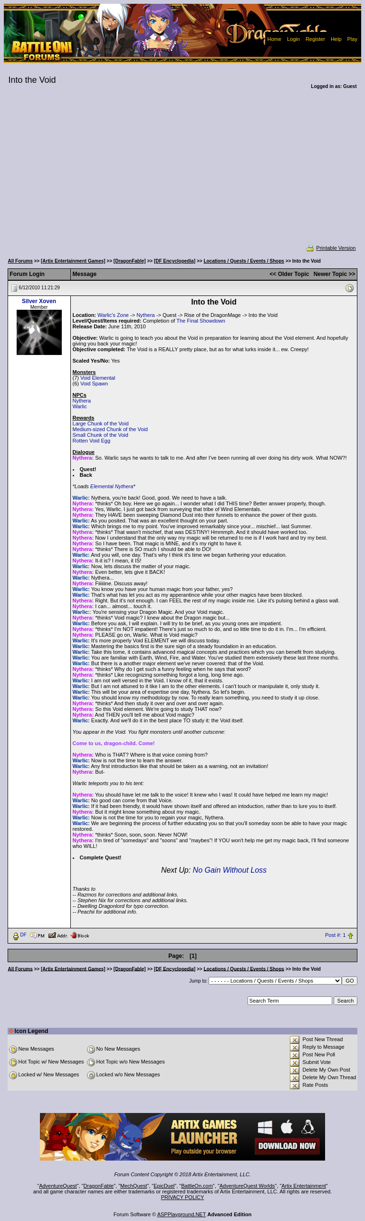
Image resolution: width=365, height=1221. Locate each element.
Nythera (145, 315)
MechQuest (133, 1186)
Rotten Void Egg (92, 440)
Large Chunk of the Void (101, 423)
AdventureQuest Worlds (247, 1186)
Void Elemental (97, 378)
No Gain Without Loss (230, 870)
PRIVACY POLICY (182, 1197)
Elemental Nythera (112, 486)
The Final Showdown (200, 321)
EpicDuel (164, 1186)
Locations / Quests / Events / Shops (243, 261)
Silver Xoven (39, 301)
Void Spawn (94, 383)
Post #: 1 (335, 935)
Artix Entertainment (303, 1186)
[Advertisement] (183, 173)
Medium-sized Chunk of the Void (110, 429)
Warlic (80, 406)
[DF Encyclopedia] (174, 261)
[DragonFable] (130, 261)
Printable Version (330, 248)
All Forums (20, 261)
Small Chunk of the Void (100, 435)
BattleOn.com (197, 1186)
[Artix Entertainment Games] (73, 261)
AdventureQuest (58, 1186)
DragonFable (99, 1186)
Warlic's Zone (113, 315)
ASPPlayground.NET (181, 1214)
